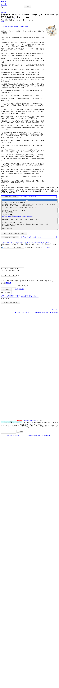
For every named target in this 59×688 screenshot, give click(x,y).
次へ (53, 313)
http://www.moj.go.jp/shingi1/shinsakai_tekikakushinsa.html (17, 216)
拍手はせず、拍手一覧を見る (29, 196)
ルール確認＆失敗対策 (18, 292)
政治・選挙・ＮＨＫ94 (4, 5)
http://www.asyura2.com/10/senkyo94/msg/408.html (9, 18)
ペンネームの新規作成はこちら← (10, 300)
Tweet (2, 21)
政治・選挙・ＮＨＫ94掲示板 (50, 316)
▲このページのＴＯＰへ (22, 316)
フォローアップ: (5, 302)
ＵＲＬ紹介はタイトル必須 (29, 299)
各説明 (47, 247)
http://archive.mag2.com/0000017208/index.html (15, 26)
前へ (57, 313)
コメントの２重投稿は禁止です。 (11, 299)
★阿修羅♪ (3, 1)
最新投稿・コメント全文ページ (29, 300)
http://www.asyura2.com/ (30, 424)
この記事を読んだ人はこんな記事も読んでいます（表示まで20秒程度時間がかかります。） (26, 242)
